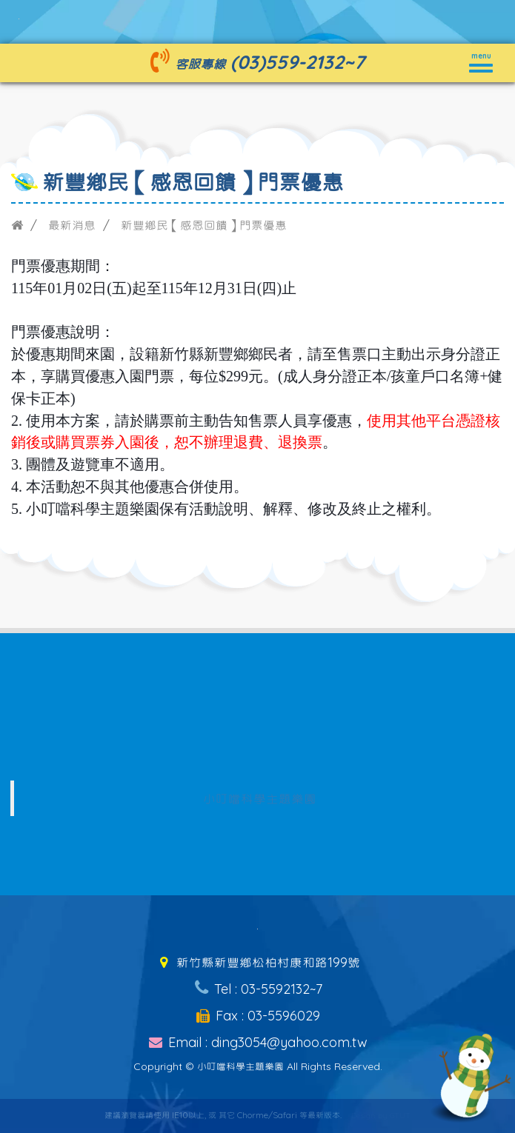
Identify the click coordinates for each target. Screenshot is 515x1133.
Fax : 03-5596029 (257, 1015)
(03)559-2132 (287, 61)
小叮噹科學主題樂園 (259, 798)
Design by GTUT (381, 1115)
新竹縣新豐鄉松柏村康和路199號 (257, 962)
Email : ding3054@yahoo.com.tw (257, 1042)
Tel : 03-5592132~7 (257, 988)
